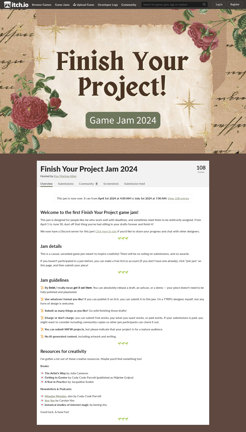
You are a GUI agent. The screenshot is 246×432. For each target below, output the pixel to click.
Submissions (66, 183)
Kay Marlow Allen (65, 176)
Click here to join (106, 231)
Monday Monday (55, 396)
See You (50, 400)
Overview (46, 183)
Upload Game (83, 4)
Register (234, 4)
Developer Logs (108, 4)
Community (128, 4)
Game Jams (62, 4)
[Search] (204, 4)
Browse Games (41, 4)
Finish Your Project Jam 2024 (89, 168)
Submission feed (134, 183)
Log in (219, 4)
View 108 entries (178, 198)
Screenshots (111, 183)
